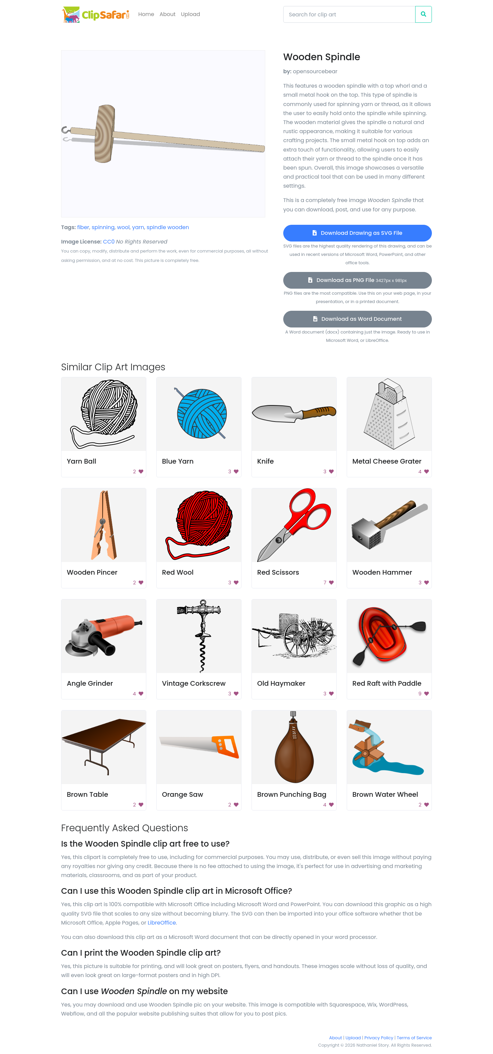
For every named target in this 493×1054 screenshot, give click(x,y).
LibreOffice (162, 923)
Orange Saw (182, 794)
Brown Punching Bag (291, 794)
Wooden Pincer (92, 572)
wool (123, 227)
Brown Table (87, 794)
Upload (190, 14)
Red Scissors (278, 572)
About (168, 14)
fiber (83, 227)
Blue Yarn (178, 461)
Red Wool (178, 572)
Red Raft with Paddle (387, 683)
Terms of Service (414, 1038)
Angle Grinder (90, 683)
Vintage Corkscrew (193, 683)
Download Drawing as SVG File (357, 233)
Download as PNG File (357, 280)
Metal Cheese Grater (387, 461)
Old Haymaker (281, 683)
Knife (265, 461)
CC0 (109, 242)
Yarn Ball (81, 461)
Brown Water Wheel (385, 794)
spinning (103, 227)
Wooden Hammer (382, 572)
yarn (138, 227)
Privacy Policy (378, 1038)
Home (146, 14)
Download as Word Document (357, 319)
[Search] (349, 14)
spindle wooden (168, 227)
